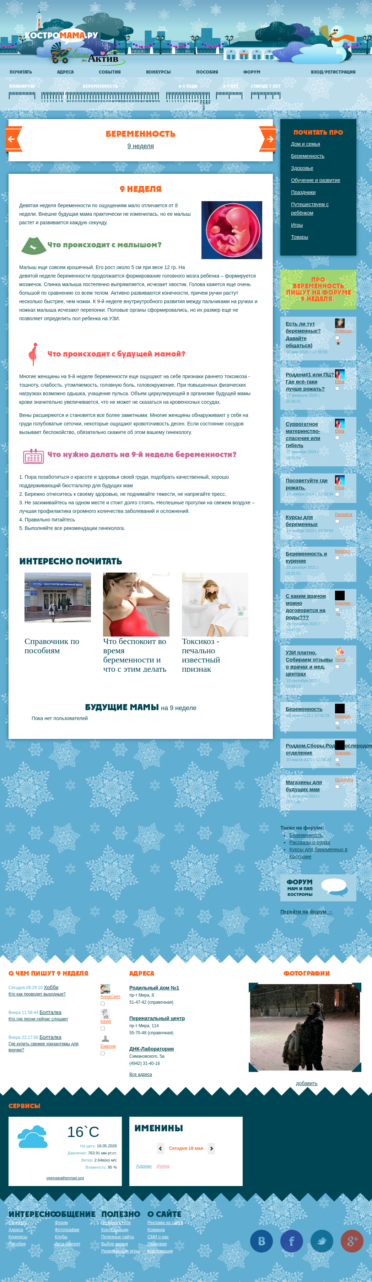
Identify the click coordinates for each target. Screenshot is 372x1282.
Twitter (322, 1241)
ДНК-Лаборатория (151, 1049)
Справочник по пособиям (52, 646)
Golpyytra (344, 779)
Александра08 (345, 330)
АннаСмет (111, 996)
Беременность (307, 156)
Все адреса (140, 1074)
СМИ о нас (158, 1236)
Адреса (65, 72)
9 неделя (141, 146)
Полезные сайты (117, 1236)
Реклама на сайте (165, 1222)
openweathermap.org (65, 1178)
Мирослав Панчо (345, 551)
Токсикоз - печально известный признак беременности (207, 660)
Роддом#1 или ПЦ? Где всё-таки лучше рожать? (310, 382)
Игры (297, 225)
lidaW (106, 1021)
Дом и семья (305, 144)
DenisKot (343, 514)
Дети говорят (67, 1243)
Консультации (115, 1229)
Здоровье (302, 168)
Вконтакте (261, 1241)
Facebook (291, 1241)
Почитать (21, 72)
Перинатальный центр (157, 1018)
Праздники (303, 192)
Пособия (207, 72)
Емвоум (108, 1046)
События (110, 72)
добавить (306, 1083)
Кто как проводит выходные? (37, 994)
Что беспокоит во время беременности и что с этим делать (134, 655)
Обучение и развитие (315, 180)
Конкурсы (158, 72)
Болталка (50, 1012)
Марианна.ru (345, 603)
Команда (156, 1229)
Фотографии (67, 1229)
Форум (251, 72)
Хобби (51, 987)
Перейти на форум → (306, 911)
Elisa (339, 381)
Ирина (162, 1166)
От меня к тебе (116, 1222)
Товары (299, 237)
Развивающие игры (120, 1251)
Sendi (340, 659)
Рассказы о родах (309, 842)
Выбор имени (114, 1243)
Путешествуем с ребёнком (310, 209)
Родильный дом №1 (154, 988)
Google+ (352, 1241)
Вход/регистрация (333, 72)
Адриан (144, 1166)
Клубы (61, 1236)
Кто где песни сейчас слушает (38, 1019)
